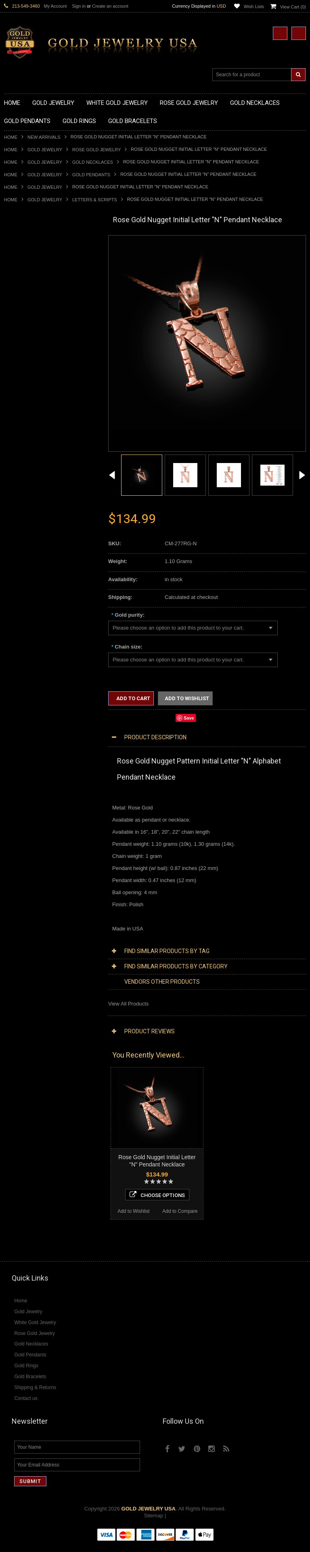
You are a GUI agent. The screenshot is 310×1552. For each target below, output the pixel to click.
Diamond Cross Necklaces (35, 807)
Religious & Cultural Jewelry (36, 637)
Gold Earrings (20, 576)
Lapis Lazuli (18, 971)
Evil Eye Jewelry (23, 739)
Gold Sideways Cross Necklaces (42, 330)
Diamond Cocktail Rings (32, 909)
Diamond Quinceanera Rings (37, 902)
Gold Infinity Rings (25, 528)
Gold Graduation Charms (33, 358)
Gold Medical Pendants (31, 364)
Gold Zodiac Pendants (30, 371)
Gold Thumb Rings (26, 562)
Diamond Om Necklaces (32, 834)
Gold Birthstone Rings (29, 501)
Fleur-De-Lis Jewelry (28, 746)
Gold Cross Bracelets (29, 596)
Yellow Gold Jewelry (27, 766)
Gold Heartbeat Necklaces (34, 276)
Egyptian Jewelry (24, 650)
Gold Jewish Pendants (30, 412)
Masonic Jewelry (23, 678)
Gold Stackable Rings (29, 473)
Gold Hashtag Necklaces (33, 269)
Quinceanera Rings (26, 487)
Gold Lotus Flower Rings (32, 535)
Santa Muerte (20, 657)
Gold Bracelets (21, 582)
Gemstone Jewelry (26, 944)
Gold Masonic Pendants (32, 433)
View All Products (128, 1004)
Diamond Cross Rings (29, 896)
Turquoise (15, 1005)
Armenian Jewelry (25, 643)
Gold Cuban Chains (27, 623)
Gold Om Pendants (26, 426)
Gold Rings (17, 453)
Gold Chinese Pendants (31, 351)
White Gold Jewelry (26, 773)
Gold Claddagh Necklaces (34, 255)
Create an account (110, 6)
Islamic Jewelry (22, 691)
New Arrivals (44, 137)
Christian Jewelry (24, 671)
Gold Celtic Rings (24, 508)
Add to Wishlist (27, 1184)
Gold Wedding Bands (29, 569)
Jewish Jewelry (21, 698)
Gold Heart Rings (24, 521)
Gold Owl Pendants (26, 446)
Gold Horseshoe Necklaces (36, 283)
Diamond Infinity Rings (30, 923)
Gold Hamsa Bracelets (30, 603)
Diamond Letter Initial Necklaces (41, 821)
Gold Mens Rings (24, 541)
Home (10, 137)
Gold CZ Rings (21, 460)
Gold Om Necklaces (27, 296)
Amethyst (15, 957)
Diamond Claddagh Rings (34, 930)
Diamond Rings (22, 889)
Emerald (13, 964)
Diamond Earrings (25, 875)
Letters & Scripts (94, 199)
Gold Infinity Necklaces (30, 289)
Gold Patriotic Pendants (31, 378)
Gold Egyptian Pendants (32, 439)
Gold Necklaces (92, 162)
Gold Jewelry (44, 149)
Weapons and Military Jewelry (38, 719)
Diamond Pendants (26, 841)
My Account (55, 6)
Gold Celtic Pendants (28, 391)
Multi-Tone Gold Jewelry (32, 787)
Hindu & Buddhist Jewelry (34, 685)
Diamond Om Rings (27, 937)
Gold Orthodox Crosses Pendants (43, 419)
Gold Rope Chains (25, 630)
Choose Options (51, 1168)
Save (189, 718)
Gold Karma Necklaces (31, 303)
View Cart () (293, 6)
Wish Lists (254, 6)
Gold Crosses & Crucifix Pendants (44, 398)
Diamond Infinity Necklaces (35, 827)
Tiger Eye (15, 998)
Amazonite (16, 950)
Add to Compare (74, 1184)
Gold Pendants (91, 174)
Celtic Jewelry (20, 664)
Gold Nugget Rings (26, 548)
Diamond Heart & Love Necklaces (43, 814)
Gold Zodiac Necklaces (31, 337)
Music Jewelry (20, 760)
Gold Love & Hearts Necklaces (39, 317)
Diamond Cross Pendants (34, 848)
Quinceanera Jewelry (28, 705)
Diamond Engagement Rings (37, 916)
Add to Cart (132, 698)
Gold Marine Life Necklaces (36, 262)
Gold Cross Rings (24, 514)
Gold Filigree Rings (26, 466)
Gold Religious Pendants (33, 385)
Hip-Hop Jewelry (23, 732)
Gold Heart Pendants (28, 405)
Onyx (10, 977)
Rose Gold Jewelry (96, 149)
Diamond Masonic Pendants (37, 862)
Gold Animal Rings (25, 480)
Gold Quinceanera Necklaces (38, 324)
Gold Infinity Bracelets (29, 610)
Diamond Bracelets (26, 882)
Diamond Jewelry (24, 794)
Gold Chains (18, 616)
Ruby (10, 984)
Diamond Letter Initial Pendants (40, 855)
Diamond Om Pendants (31, 869)
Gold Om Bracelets (26, 589)
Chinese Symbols (24, 712)
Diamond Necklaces (27, 800)
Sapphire (14, 991)
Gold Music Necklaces (30, 310)
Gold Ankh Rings (23, 494)
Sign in (79, 6)
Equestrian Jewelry (26, 725)
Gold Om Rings (22, 555)
